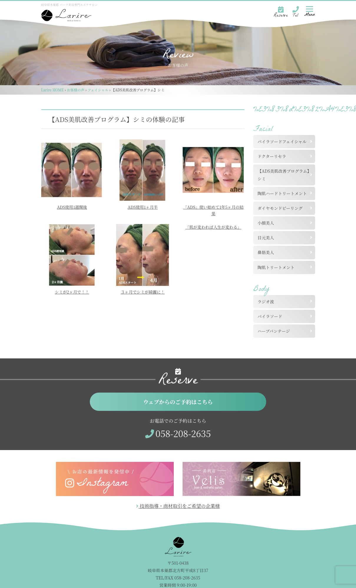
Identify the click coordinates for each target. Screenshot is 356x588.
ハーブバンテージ (274, 331)
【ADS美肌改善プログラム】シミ (283, 174)
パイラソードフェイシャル (282, 141)
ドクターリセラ (272, 156)
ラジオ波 (266, 301)
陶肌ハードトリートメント (282, 193)
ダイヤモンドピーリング (280, 208)
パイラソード (270, 316)
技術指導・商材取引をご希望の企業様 (178, 506)
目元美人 (266, 238)
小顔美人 (266, 223)
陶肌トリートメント (276, 267)
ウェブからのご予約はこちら (178, 402)
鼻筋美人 (266, 252)
